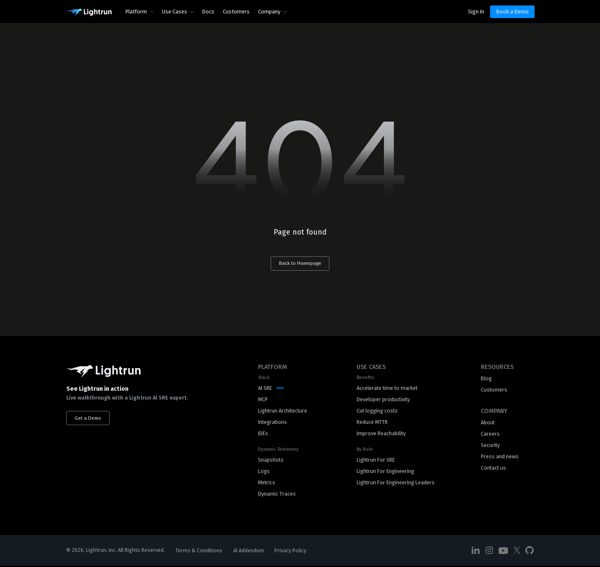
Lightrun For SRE (375, 460)
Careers (490, 434)
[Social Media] (476, 552)
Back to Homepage (300, 264)
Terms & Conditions (199, 552)
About (488, 423)
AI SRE (265, 388)
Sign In (476, 11)
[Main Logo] (88, 12)
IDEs (263, 434)
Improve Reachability (380, 434)
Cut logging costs (377, 411)
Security (491, 446)
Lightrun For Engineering (385, 472)
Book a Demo (512, 11)
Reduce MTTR (371, 422)
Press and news (500, 457)
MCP (263, 400)
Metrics (267, 483)
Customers (236, 11)
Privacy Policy (291, 552)
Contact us (494, 468)
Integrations (273, 422)
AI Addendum (249, 552)
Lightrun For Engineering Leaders (396, 483)
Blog (486, 379)
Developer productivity (383, 400)
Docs (208, 11)
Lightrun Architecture (283, 411)
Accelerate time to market (387, 388)
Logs (264, 472)
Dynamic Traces (277, 494)
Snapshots (271, 460)
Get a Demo (88, 418)
